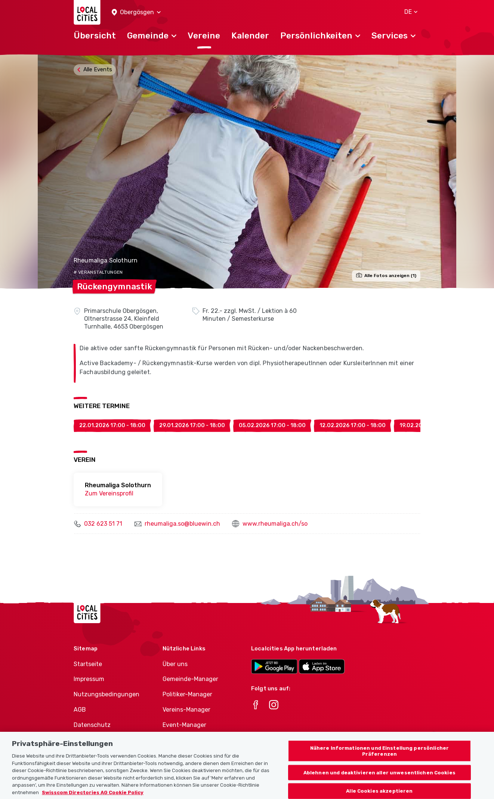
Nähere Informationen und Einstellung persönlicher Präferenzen (379, 757)
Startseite (88, 664)
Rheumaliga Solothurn (106, 260)
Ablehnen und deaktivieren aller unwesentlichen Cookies (379, 778)
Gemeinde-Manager (190, 679)
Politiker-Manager (187, 694)
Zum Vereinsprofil (109, 493)
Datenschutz (92, 724)
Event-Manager (184, 724)
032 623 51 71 (103, 523)
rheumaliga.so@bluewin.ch (182, 523)
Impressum (89, 679)
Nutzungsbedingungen (106, 694)
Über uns (175, 664)
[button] (136, 12)
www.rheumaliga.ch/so (275, 523)
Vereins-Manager (186, 709)
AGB (80, 709)
